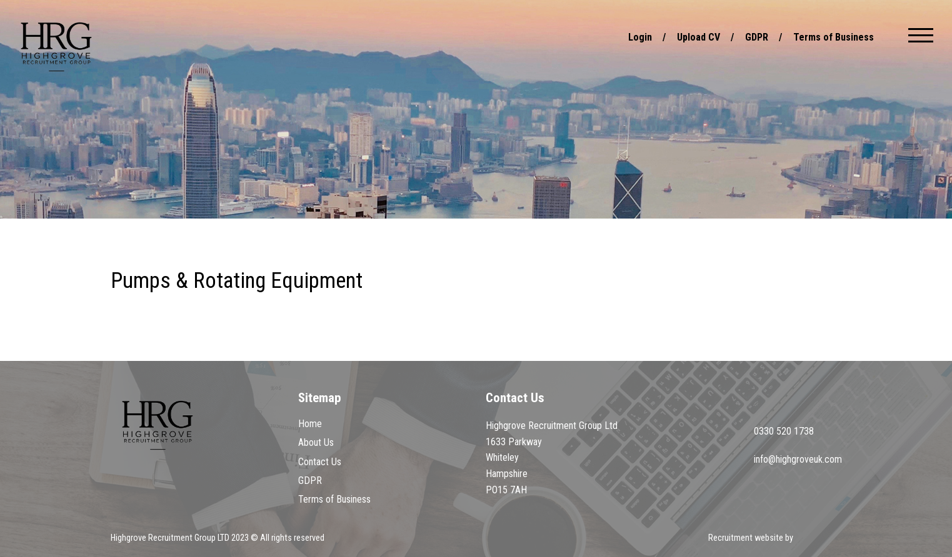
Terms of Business (833, 37)
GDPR (756, 37)
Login (640, 37)
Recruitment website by (775, 539)
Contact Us (319, 462)
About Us (316, 442)
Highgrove (56, 46)
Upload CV (698, 37)
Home (310, 424)
